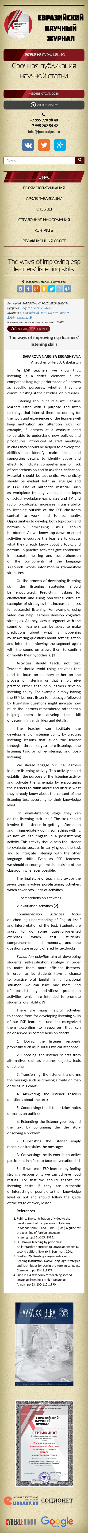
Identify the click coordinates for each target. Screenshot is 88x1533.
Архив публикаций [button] (44, 199)
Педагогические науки (36, 308)
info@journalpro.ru (44, 131)
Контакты (44, 230)
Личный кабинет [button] (44, 104)
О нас (44, 177)
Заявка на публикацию (44, 55)
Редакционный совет (44, 241)
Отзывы (44, 209)
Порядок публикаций (44, 188)
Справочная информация (44, 220)
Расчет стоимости (44, 93)
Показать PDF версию (29, 328)
